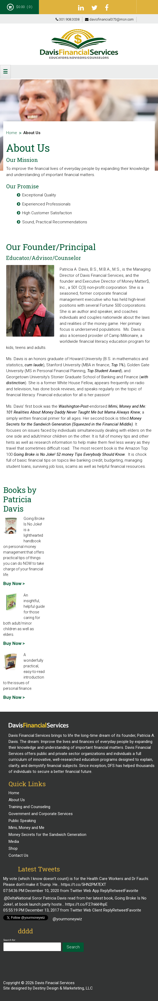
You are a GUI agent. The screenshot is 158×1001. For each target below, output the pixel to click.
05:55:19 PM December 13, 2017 (31, 910)
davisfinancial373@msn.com (109, 19)
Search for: (9, 939)
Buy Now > (14, 583)
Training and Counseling (29, 806)
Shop (13, 848)
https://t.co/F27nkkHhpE (86, 904)
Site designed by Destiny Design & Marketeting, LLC (48, 988)
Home (11, 132)
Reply (105, 890)
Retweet (117, 890)
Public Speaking (22, 820)
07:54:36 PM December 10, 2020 (31, 890)
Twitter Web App (84, 890)
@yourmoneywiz (67, 919)
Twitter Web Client (86, 910)
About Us (17, 799)
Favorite (131, 890)
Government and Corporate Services (41, 813)
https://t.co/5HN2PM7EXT (83, 884)
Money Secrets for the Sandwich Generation (47, 834)
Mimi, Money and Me (26, 827)
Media (14, 841)
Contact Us (18, 855)
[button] (5, 72)
